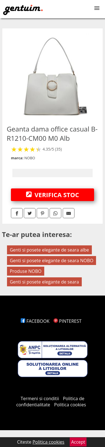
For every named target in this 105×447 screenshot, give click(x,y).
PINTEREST (67, 321)
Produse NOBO (25, 271)
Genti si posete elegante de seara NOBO (52, 260)
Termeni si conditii (40, 398)
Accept (78, 442)
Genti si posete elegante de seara (44, 282)
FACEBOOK (35, 321)
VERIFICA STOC (52, 194)
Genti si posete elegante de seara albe (49, 250)
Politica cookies (70, 405)
